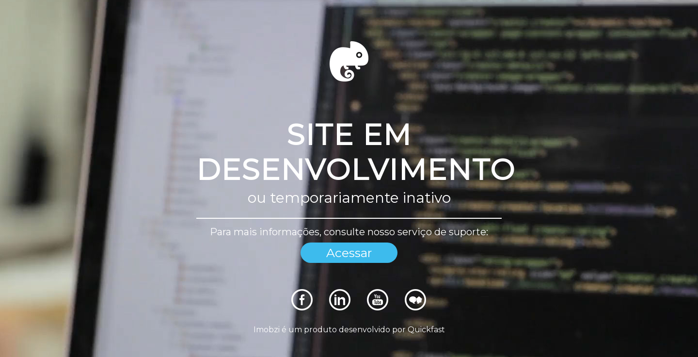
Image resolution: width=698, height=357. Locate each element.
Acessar (349, 252)
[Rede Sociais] (302, 307)
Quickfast (426, 329)
